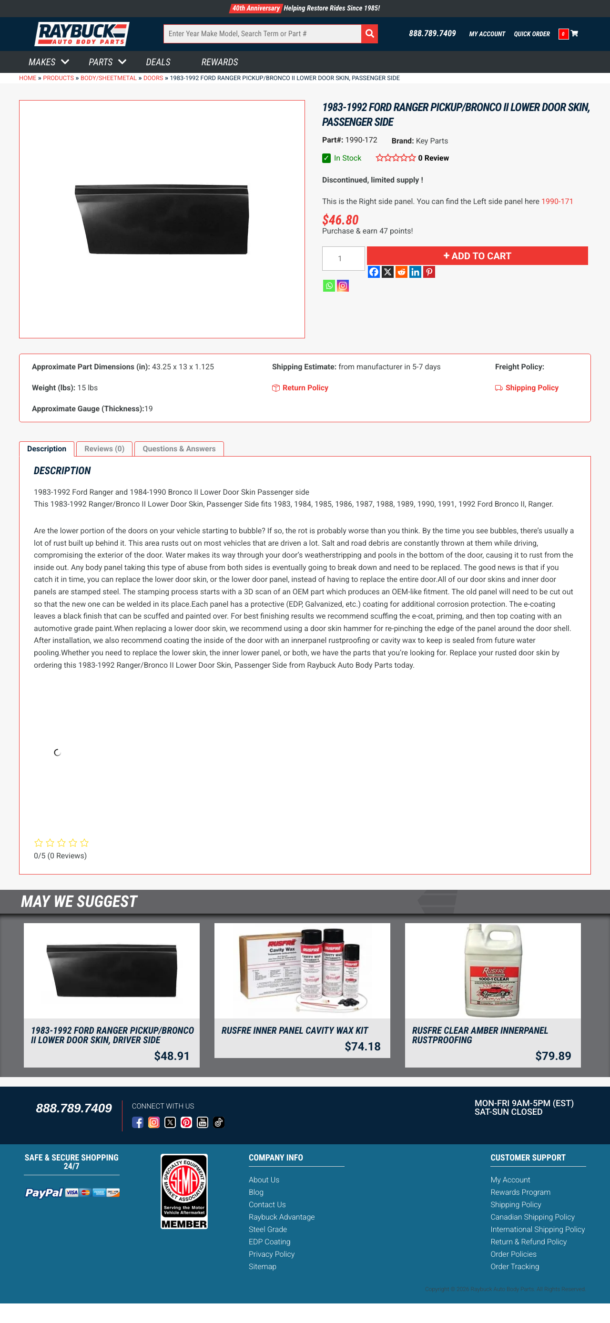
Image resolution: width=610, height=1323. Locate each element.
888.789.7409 (432, 34)
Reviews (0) (104, 448)
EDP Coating (270, 1241)
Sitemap (262, 1266)
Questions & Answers (178, 448)
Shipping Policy (515, 1204)
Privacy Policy (272, 1254)
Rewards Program (520, 1192)
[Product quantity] (343, 258)
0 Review (433, 158)
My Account (487, 34)
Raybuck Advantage (282, 1216)
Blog (256, 1192)
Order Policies (513, 1254)
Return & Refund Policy (528, 1241)
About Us (264, 1179)
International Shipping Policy (537, 1229)
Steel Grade (268, 1229)
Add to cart (482, 256)
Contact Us (267, 1204)
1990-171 (557, 201)
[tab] (46, 449)
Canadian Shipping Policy (532, 1216)
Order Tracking (514, 1266)
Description (46, 448)
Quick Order (532, 34)
